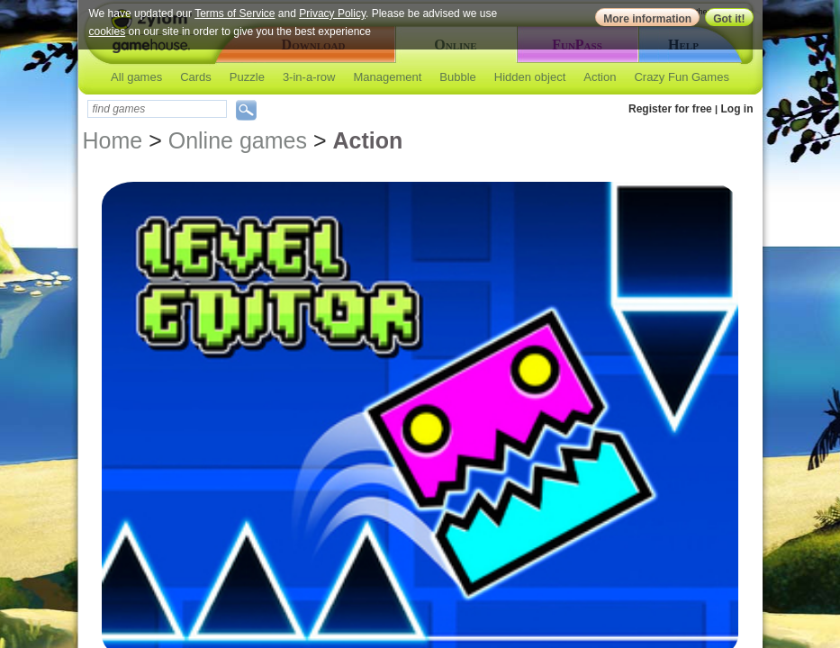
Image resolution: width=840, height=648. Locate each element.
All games (136, 77)
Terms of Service (234, 13)
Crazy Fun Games (681, 77)
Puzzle (247, 77)
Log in (737, 109)
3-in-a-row (309, 77)
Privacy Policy (332, 13)
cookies (107, 31)
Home (113, 140)
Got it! (729, 19)
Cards (196, 77)
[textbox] (157, 109)
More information (647, 19)
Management (387, 77)
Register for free (670, 109)
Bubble (457, 77)
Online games (237, 140)
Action (599, 77)
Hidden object (530, 77)
